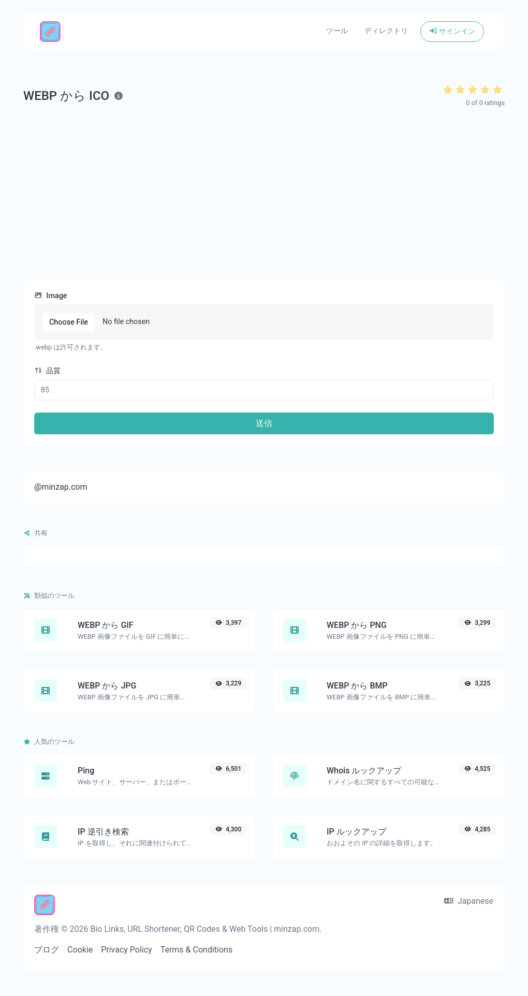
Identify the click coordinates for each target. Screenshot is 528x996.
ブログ (46, 950)
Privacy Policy (126, 950)
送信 (264, 423)
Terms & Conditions (196, 950)
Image (50, 295)
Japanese (468, 901)
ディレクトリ (386, 30)
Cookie (80, 950)
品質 (47, 371)
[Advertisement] (264, 193)
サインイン (452, 31)
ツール (337, 30)
